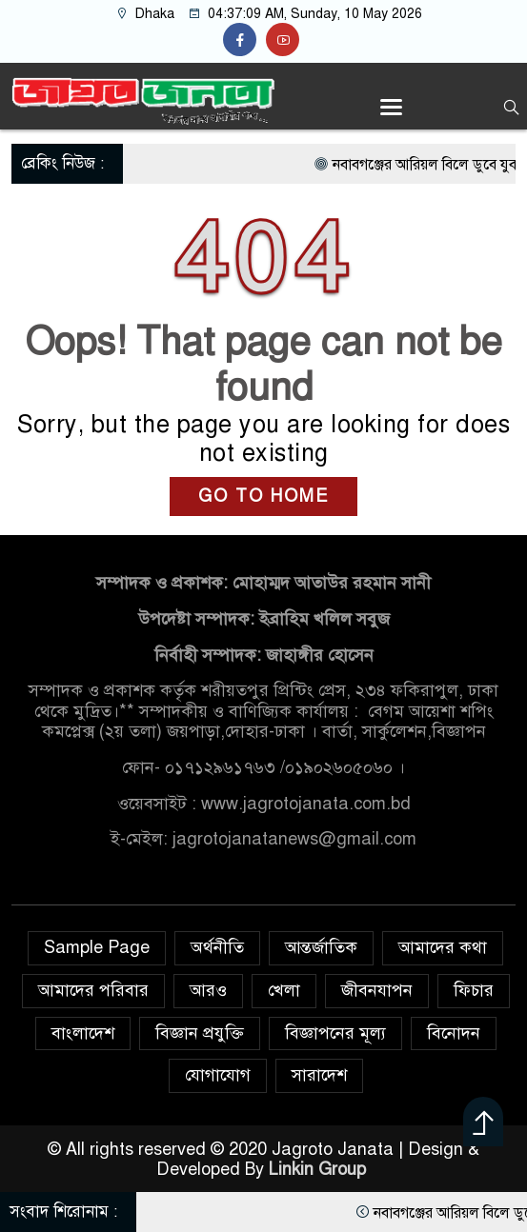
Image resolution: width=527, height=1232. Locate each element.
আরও (208, 990)
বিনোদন (453, 1033)
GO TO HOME (263, 496)
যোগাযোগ (218, 1074)
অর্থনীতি (217, 947)
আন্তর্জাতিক (321, 947)
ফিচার (474, 990)
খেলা (284, 990)
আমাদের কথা (442, 947)
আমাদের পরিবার (93, 990)
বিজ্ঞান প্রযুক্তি (199, 1033)
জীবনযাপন (377, 990)
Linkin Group (320, 1169)
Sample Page (97, 947)
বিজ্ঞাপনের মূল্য (335, 1033)
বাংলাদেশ (82, 1033)
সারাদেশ (319, 1074)
